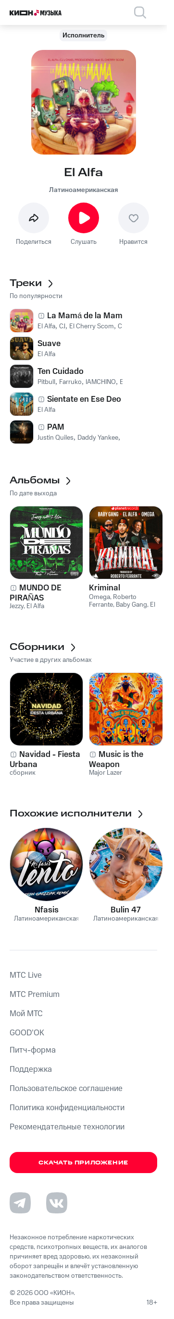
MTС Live (26, 975)
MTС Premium (35, 994)
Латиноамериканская (83, 190)
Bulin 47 (126, 910)
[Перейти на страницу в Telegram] (20, 1202)
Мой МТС (26, 1013)
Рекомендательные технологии (67, 1127)
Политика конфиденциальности (67, 1108)
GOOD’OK (27, 1033)
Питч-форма (33, 1050)
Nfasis (47, 910)
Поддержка (31, 1069)
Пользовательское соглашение (66, 1088)
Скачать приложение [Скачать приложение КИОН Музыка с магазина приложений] (83, 1163)
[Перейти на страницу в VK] (56, 1202)
